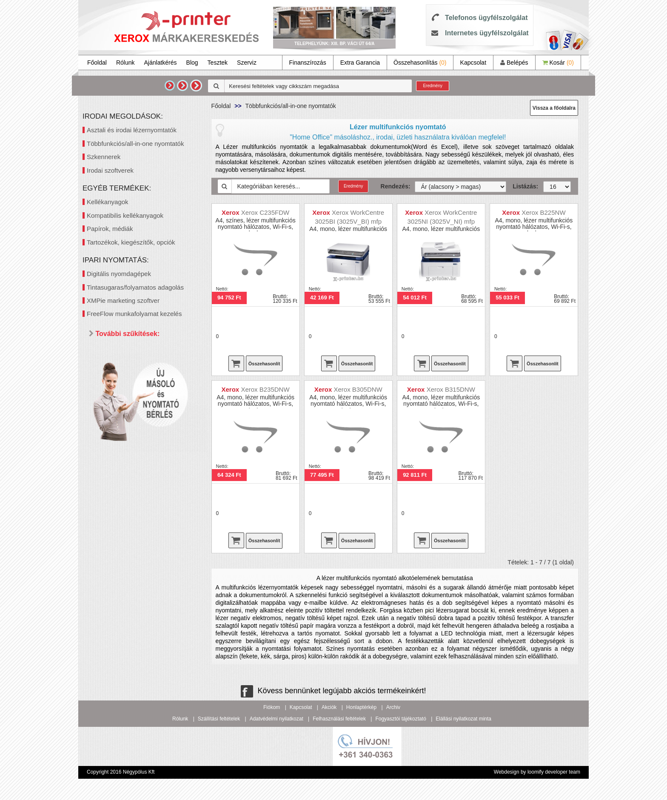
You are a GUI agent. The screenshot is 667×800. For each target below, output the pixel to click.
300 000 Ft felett (131, 502)
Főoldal (97, 62)
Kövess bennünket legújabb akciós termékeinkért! (333, 690)
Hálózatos (123, 393)
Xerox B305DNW (358, 389)
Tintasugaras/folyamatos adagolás (135, 287)
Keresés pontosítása (147, 520)
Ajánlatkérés (160, 62)
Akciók (329, 707)
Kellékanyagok (107, 201)
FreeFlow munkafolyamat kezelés (134, 313)
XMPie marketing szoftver (123, 300)
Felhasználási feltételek (339, 719)
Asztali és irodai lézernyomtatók (132, 130)
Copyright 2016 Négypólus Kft (120, 772)
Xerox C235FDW (265, 212)
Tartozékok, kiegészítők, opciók (131, 242)
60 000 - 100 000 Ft (136, 480)
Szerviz (247, 62)
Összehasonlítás (420, 62)
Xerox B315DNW (451, 389)
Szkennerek (103, 156)
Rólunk (125, 62)
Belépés (514, 62)
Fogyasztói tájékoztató (400, 719)
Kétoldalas (124, 383)
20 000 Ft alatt (129, 448)
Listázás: (521, 186)
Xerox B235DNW (265, 389)
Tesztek (218, 62)
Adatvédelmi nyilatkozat (276, 719)
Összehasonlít (264, 363)
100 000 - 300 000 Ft (138, 491)
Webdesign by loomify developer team (537, 772)
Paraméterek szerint (124, 354)
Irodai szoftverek (110, 170)
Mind (116, 372)
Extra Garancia (360, 62)
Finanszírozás (307, 62)
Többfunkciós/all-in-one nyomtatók (135, 143)
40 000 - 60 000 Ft (134, 470)
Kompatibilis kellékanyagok (125, 215)
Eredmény (432, 85)
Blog (192, 62)
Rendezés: (395, 186)
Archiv (393, 707)
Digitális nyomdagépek (119, 273)
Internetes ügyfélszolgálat (487, 33)
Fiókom (271, 707)
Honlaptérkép (361, 707)
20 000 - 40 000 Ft (134, 459)
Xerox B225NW (543, 212)
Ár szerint (108, 420)
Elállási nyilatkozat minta (463, 719)
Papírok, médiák (110, 228)
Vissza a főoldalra (554, 108)
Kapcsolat (473, 62)
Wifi (115, 404)
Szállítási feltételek (219, 719)
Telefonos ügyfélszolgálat (486, 17)
